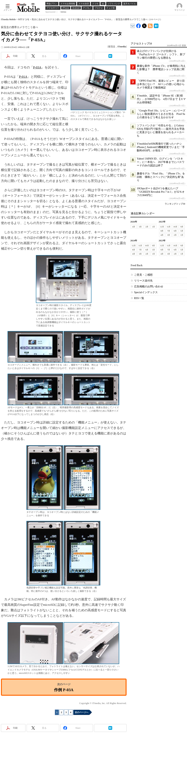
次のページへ (81, 712)
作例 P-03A (63, 690)
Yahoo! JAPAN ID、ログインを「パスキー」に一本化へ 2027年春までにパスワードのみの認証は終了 (160, 162)
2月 (146, 227)
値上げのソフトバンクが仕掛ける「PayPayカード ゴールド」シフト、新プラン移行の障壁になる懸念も (161, 54)
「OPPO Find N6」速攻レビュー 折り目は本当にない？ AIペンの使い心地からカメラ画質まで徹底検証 (161, 84)
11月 (169, 227)
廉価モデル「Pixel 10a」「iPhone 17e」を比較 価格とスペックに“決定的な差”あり (161, 177)
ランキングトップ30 (175, 203)
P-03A (37, 67)
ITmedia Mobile (8, 19)
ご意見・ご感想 (143, 274)
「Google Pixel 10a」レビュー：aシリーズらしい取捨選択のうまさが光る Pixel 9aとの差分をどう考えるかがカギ (161, 114)
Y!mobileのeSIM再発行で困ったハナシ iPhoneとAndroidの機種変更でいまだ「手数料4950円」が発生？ (161, 147)
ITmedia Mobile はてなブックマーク (156, 25)
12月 (162, 227)
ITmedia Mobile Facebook (138, 25)
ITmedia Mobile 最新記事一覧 (150, 25)
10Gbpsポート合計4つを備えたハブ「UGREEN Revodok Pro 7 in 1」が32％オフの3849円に (161, 192)
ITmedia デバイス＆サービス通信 (132, 25)
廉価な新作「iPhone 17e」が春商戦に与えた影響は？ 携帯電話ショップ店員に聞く (161, 69)
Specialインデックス (146, 292)
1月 (153, 227)
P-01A (23, 76)
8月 (162, 231)
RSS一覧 (139, 298)
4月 (133, 227)
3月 (140, 227)
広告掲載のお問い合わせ (148, 286)
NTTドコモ (23, 19)
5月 (181, 231)
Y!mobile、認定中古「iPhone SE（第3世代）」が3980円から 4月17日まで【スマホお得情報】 (161, 99)
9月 (181, 227)
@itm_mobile (144, 25)
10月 (175, 227)
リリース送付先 (143, 280)
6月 (175, 231)
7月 (168, 231)
